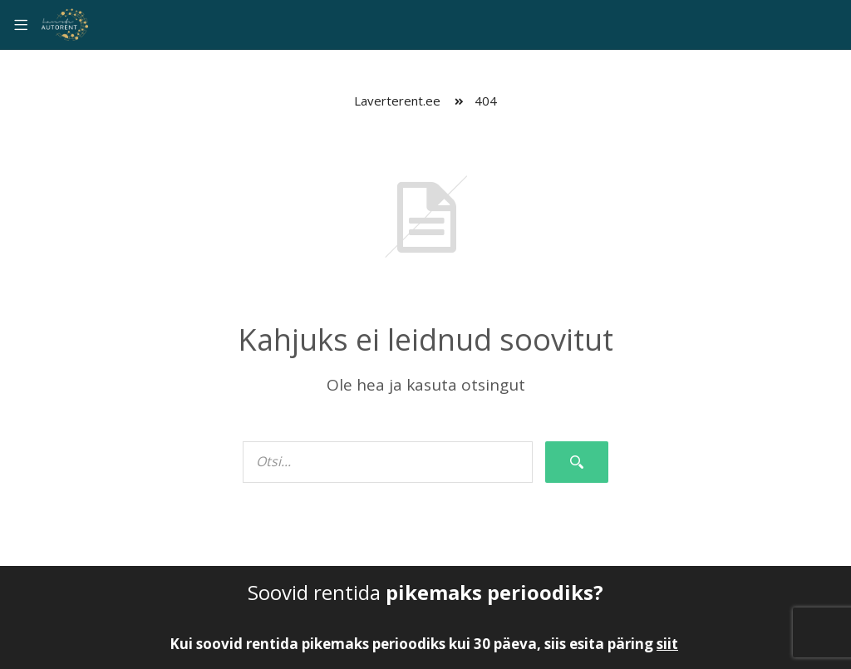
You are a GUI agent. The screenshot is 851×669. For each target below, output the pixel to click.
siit (667, 643)
